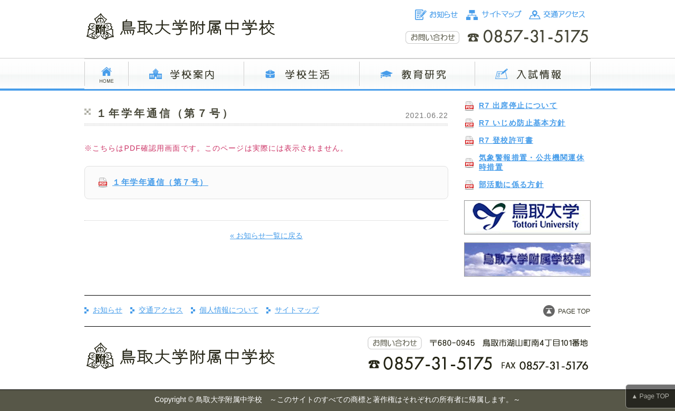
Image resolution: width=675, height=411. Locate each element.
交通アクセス (161, 310)
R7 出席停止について (518, 105)
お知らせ (107, 310)
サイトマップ (297, 310)
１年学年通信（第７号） (160, 182)
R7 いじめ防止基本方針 (522, 123)
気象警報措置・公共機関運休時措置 (531, 162)
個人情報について (228, 310)
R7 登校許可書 (506, 140)
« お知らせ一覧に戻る (266, 235)
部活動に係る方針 (511, 184)
